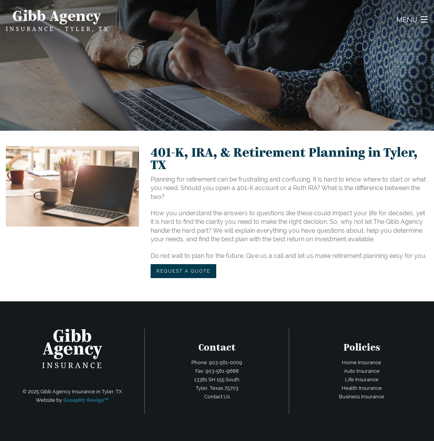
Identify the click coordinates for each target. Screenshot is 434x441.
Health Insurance (362, 388)
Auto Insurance (362, 371)
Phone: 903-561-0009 (216, 362)
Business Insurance (361, 396)
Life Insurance (361, 379)
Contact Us (217, 396)
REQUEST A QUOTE (183, 271)
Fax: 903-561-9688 (217, 371)
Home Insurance (361, 362)
